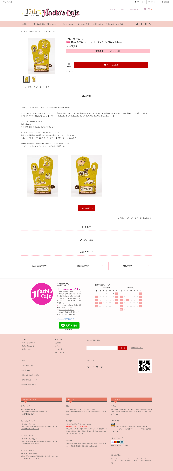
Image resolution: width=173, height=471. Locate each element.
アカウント (140, 2)
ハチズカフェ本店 (86, 467)
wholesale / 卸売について (65, 317)
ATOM (27, 365)
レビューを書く (86, 239)
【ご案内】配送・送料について (44, 24)
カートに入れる (111, 65)
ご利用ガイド (26, 24)
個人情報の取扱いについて (30, 371)
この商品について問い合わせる (128, 217)
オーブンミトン (50, 31)
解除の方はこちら (137, 346)
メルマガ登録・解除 (28, 361)
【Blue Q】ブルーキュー (35, 31)
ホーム (23, 31)
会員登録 (166, 2)
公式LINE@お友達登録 (114, 24)
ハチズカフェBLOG (66, 24)
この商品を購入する (86, 208)
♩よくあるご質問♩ (83, 24)
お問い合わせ (98, 24)
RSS (22, 365)
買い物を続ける (146, 217)
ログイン (153, 2)
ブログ (23, 358)
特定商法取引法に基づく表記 (31, 368)
